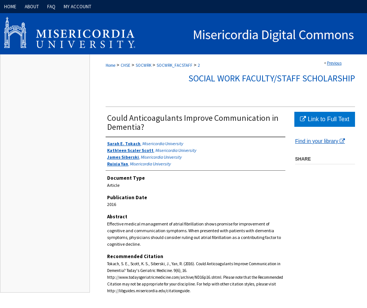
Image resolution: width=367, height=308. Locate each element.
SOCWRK (143, 65)
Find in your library (320, 141)
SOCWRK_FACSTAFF (174, 65)
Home (110, 65)
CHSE (125, 65)
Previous (334, 63)
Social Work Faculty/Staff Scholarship (271, 78)
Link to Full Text (324, 119)
